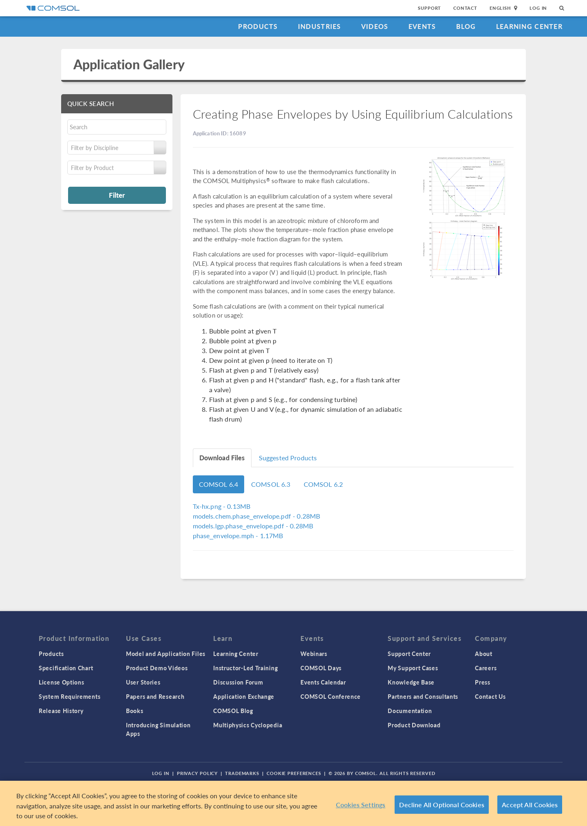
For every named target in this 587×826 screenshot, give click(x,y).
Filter (117, 195)
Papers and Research (155, 696)
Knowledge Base (411, 682)
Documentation (410, 711)
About (483, 653)
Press (482, 682)
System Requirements (69, 696)
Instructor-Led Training (245, 668)
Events (422, 26)
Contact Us (490, 696)
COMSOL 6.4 (218, 484)
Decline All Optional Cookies (441, 804)
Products (258, 26)
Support (429, 8)
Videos (374, 26)
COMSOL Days (321, 668)
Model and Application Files (165, 653)
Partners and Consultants (423, 696)
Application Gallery (129, 64)
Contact (465, 8)
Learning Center (529, 26)
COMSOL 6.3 (271, 484)
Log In (538, 8)
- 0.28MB (256, 516)
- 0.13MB (222, 506)
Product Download (414, 725)
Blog (466, 26)
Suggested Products (288, 457)
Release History (61, 711)
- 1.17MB (238, 535)
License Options (61, 682)
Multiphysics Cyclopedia (247, 725)
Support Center (409, 653)
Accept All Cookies (530, 804)
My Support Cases (413, 668)
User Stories (143, 682)
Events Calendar (323, 682)
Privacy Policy (197, 773)
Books (134, 711)
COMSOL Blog (233, 711)
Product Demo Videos (157, 668)
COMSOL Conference (330, 696)
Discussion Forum (238, 682)
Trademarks (242, 773)
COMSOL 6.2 (323, 484)
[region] (293, 803)
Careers (486, 668)
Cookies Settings (361, 804)
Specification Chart (66, 668)
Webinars (313, 653)
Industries (319, 26)
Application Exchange (243, 696)
